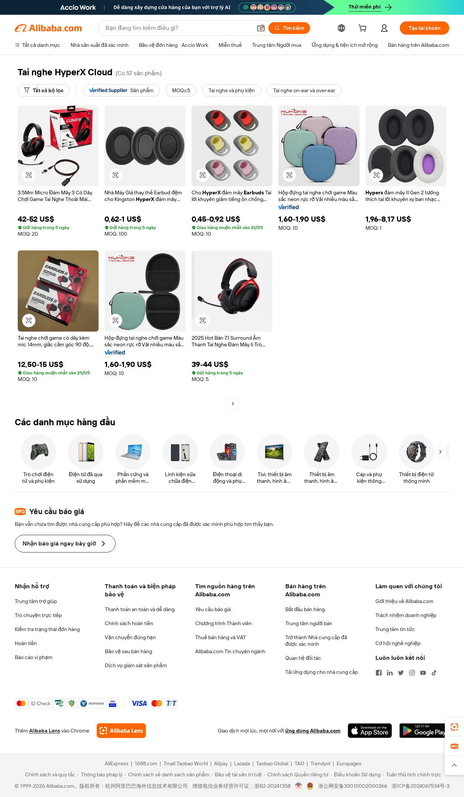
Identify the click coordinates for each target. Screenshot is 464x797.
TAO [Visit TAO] (299, 763)
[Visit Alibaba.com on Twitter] (401, 672)
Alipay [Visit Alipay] (221, 763)
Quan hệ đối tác (303, 658)
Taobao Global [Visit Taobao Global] (272, 763)
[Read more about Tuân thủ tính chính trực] (412, 774)
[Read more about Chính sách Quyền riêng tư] (296, 774)
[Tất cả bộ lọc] (44, 90)
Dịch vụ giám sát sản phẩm (135, 665)
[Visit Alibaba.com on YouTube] (423, 672)
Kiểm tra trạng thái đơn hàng (47, 629)
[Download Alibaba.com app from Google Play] (424, 730)
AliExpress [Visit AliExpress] (116, 763)
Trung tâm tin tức (395, 629)
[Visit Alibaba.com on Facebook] (378, 672)
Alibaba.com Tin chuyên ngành (230, 651)
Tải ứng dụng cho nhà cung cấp (321, 672)
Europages (349, 763)
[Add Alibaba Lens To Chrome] (121, 730)
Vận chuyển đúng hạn (130, 637)
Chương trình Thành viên (223, 623)
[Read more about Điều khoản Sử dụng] (356, 774)
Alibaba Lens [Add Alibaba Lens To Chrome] (44, 731)
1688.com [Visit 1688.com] (146, 763)
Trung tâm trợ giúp (36, 601)
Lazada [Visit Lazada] (242, 763)
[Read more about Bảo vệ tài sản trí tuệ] (237, 774)
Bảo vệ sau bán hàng (128, 651)
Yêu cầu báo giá (213, 609)
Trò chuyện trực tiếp (38, 615)
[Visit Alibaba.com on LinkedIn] (389, 672)
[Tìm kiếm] (289, 28)
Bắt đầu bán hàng (305, 609)
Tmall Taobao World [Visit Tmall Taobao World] (186, 763)
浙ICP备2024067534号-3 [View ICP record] (421, 786)
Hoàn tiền (26, 643)
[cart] (364, 29)
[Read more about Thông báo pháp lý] (100, 774)
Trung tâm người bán (309, 623)
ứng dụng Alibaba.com (312, 731)
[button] (261, 28)
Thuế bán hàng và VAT (220, 637)
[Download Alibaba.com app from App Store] (370, 730)
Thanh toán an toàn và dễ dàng (140, 609)
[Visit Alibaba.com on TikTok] (434, 672)
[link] (454, 727)
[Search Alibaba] (178, 28)
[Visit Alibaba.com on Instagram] (412, 672)
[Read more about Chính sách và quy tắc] (49, 774)
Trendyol (320, 763)
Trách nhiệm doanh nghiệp (405, 615)
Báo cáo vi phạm (33, 657)
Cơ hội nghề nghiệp (397, 643)
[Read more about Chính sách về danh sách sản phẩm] (167, 774)
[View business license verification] (298, 786)
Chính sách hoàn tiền (129, 623)
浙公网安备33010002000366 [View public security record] (352, 786)
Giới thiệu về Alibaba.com (404, 601)
